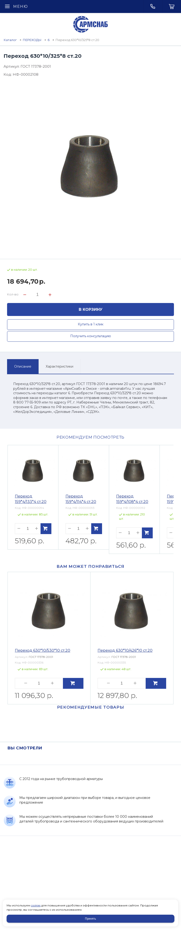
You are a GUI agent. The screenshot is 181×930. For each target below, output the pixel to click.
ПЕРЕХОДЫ (32, 40)
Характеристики (59, 366)
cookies (36, 905)
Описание (22, 366)
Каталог (10, 40)
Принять (90, 918)
